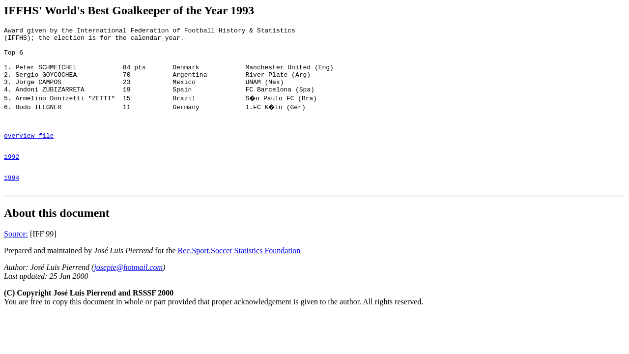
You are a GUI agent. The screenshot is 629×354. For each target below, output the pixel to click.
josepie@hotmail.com (128, 292)
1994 (11, 201)
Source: (16, 259)
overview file (29, 152)
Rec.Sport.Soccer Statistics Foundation (239, 275)
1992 (11, 177)
